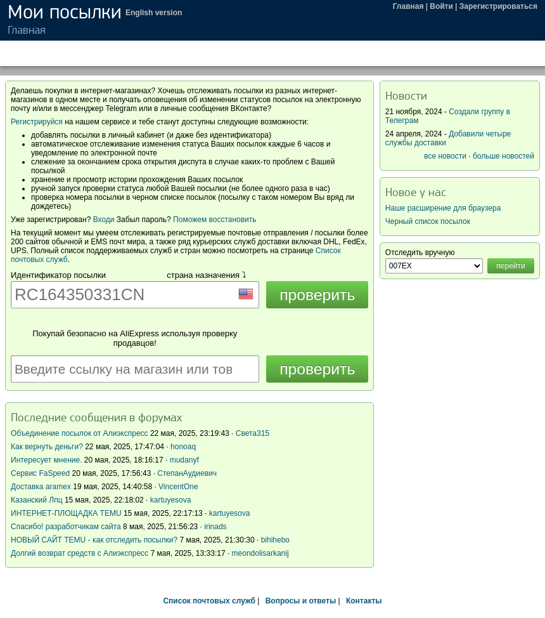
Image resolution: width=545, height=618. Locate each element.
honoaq (183, 446)
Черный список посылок (427, 221)
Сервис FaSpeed (40, 473)
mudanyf (184, 460)
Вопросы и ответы (301, 600)
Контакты (364, 600)
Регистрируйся (37, 121)
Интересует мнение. (46, 460)
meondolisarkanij (260, 553)
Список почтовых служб (209, 600)
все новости (445, 156)
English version (153, 12)
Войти (441, 6)
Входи (104, 219)
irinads (215, 526)
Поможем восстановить (214, 219)
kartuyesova (170, 500)
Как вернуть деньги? (47, 446)
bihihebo (275, 540)
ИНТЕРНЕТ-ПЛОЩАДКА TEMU (66, 513)
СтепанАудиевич (187, 473)
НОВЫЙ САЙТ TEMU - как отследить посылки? (94, 540)
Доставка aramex (42, 486)
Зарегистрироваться (498, 6)
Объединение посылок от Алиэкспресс (79, 433)
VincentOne (178, 486)
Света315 (252, 433)
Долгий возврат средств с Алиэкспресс (79, 553)
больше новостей (503, 156)
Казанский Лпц (37, 500)
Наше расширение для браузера (443, 208)
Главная (408, 6)
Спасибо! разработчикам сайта (66, 526)
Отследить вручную (420, 252)
